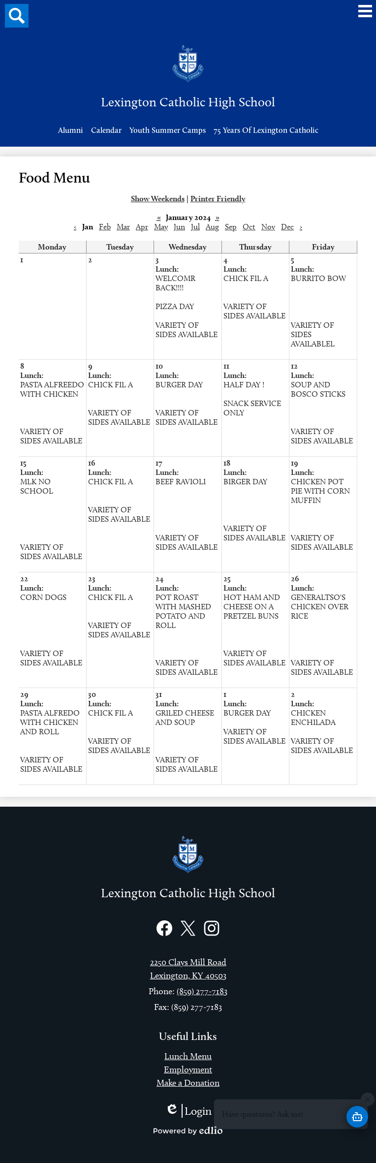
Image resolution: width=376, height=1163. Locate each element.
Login (188, 1111)
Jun (179, 226)
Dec (287, 226)
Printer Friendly (218, 198)
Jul (195, 226)
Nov (268, 226)
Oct (249, 226)
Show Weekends (158, 198)
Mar (123, 226)
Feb (105, 226)
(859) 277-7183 (202, 991)
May (161, 226)
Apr (142, 226)
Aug (212, 226)
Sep (231, 226)
